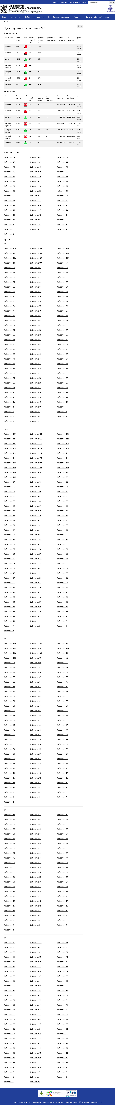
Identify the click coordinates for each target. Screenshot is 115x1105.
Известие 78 (62, 296)
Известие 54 (62, 335)
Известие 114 (36, 453)
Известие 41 (62, 167)
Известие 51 (62, 340)
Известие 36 (35, 177)
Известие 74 (9, 306)
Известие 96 (62, 268)
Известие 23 (62, 196)
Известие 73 (35, 306)
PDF (80, 26)
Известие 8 (62, 220)
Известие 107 (10, 253)
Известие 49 (9, 157)
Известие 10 (9, 220)
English (84, 2)
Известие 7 (9, 225)
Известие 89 (9, 282)
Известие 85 (35, 287)
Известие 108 (63, 248)
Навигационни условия (35, 17)
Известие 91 (35, 277)
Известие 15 (35, 210)
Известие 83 (9, 292)
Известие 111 (36, 458)
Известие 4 (9, 229)
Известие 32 (62, 181)
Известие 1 (9, 234)
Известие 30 (35, 186)
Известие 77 (9, 301)
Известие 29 (62, 186)
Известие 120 (36, 444)
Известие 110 (10, 248)
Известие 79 (35, 296)
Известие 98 (9, 268)
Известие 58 (35, 330)
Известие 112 (10, 458)
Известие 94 (35, 272)
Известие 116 (63, 448)
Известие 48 (35, 157)
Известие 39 (35, 172)
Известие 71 (9, 311)
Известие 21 (35, 201)
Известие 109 (36, 248)
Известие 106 (36, 253)
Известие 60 (62, 325)
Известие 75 (62, 301)
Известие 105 (63, 253)
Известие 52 (35, 340)
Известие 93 (62, 272)
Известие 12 (35, 215)
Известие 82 (35, 292)
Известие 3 (35, 229)
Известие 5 (62, 225)
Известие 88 (35, 282)
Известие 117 (36, 448)
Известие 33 (35, 181)
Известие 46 (9, 162)
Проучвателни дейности (59, 17)
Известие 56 (9, 335)
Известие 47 (62, 157)
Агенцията (16, 17)
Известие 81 (62, 292)
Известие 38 (62, 172)
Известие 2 (62, 229)
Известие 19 (9, 205)
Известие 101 (10, 263)
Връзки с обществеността (98, 17)
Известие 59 (9, 330)
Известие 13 (9, 215)
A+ (54, 2)
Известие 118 (10, 448)
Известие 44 (62, 162)
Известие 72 (62, 306)
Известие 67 (35, 316)
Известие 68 (9, 316)
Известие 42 (35, 167)
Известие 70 (35, 311)
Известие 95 (9, 272)
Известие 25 (9, 196)
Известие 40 (9, 172)
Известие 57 (62, 330)
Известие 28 (9, 191)
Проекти (78, 17)
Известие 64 (35, 320)
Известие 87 (62, 282)
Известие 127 (10, 434)
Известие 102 (63, 258)
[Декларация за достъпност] (91, 1102)
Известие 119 (63, 444)
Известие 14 (62, 210)
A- (57, 2)
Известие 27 (35, 191)
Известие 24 (35, 196)
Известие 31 (9, 186)
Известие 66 (62, 316)
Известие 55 (35, 335)
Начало (4, 17)
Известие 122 (63, 439)
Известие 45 (35, 162)
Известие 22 (9, 201)
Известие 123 (36, 439)
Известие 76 (35, 301)
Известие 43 (9, 167)
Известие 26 (9, 383)
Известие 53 (9, 340)
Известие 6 (35, 225)
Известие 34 (9, 181)
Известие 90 (62, 277)
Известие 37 (9, 177)
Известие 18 (35, 205)
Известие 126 (36, 434)
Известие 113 (63, 453)
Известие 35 (62, 177)
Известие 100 (36, 263)
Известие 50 (9, 344)
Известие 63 (62, 320)
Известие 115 (10, 453)
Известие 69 (62, 311)
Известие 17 (62, 205)
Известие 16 (9, 210)
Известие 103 (36, 258)
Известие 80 (9, 296)
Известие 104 (10, 258)
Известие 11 (62, 215)
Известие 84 (62, 287)
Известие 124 (10, 439)
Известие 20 (62, 201)
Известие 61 (35, 325)
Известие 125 (63, 434)
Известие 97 (35, 268)
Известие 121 (10, 444)
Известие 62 (9, 325)
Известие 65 (9, 320)
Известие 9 (35, 220)
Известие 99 (62, 263)
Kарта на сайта (66, 2)
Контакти (77, 2)
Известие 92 (9, 277)
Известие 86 (9, 287)
